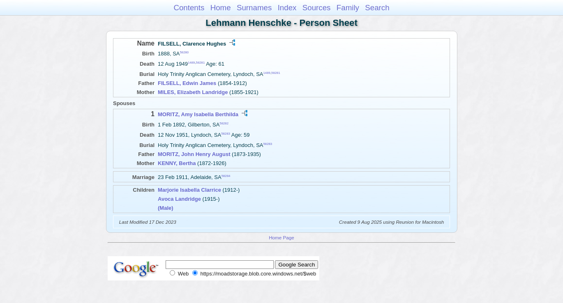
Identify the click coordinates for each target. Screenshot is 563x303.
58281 (200, 62)
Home (220, 7)
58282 (223, 123)
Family (348, 7)
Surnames (254, 7)
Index (287, 7)
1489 (191, 62)
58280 (184, 52)
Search (377, 7)
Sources (316, 7)
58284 (226, 176)
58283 (225, 133)
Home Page (281, 237)
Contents (188, 7)
